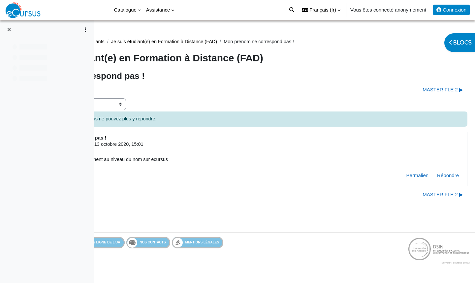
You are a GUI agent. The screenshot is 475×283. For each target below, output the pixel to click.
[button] (321, 10)
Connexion (451, 10)
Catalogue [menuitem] (125, 10)
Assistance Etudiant (132, 42)
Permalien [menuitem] (402, 176)
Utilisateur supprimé (158, 145)
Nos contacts (196, 244)
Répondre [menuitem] (432, 176)
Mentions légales (246, 244)
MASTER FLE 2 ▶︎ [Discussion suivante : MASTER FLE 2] (427, 90)
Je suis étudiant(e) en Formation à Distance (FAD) (267, 42)
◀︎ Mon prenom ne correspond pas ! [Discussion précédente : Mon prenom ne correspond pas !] (150, 90)
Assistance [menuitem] (158, 10)
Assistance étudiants (183, 42)
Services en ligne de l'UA (140, 244)
